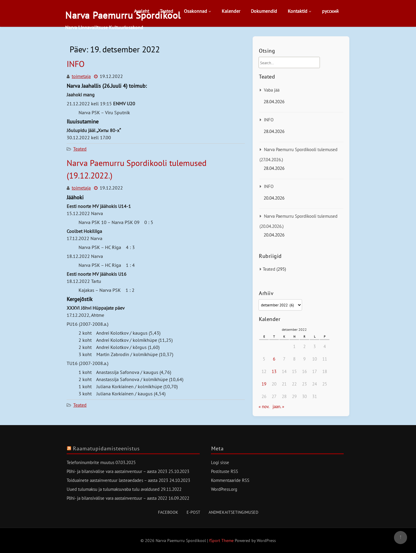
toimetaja (81, 76)
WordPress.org (224, 489)
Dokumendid (264, 11)
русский (330, 11)
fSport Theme (222, 540)
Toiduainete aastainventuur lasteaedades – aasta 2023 (117, 480)
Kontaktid (297, 11)
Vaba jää (271, 90)
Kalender (231, 11)
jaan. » (278, 406)
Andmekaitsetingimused (233, 512)
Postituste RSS (224, 471)
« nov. (264, 406)
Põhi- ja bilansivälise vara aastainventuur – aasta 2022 (117, 498)
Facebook (168, 512)
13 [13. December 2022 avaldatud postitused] (274, 371)
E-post (193, 512)
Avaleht (141, 11)
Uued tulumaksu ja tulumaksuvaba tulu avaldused (113, 489)
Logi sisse (220, 462)
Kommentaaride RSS (230, 480)
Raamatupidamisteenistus (106, 448)
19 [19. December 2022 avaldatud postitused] (264, 384)
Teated (166, 11)
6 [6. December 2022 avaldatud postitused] (274, 359)
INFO (76, 63)
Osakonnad (195, 11)
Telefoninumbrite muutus (90, 462)
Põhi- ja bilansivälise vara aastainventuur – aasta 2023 (117, 471)
